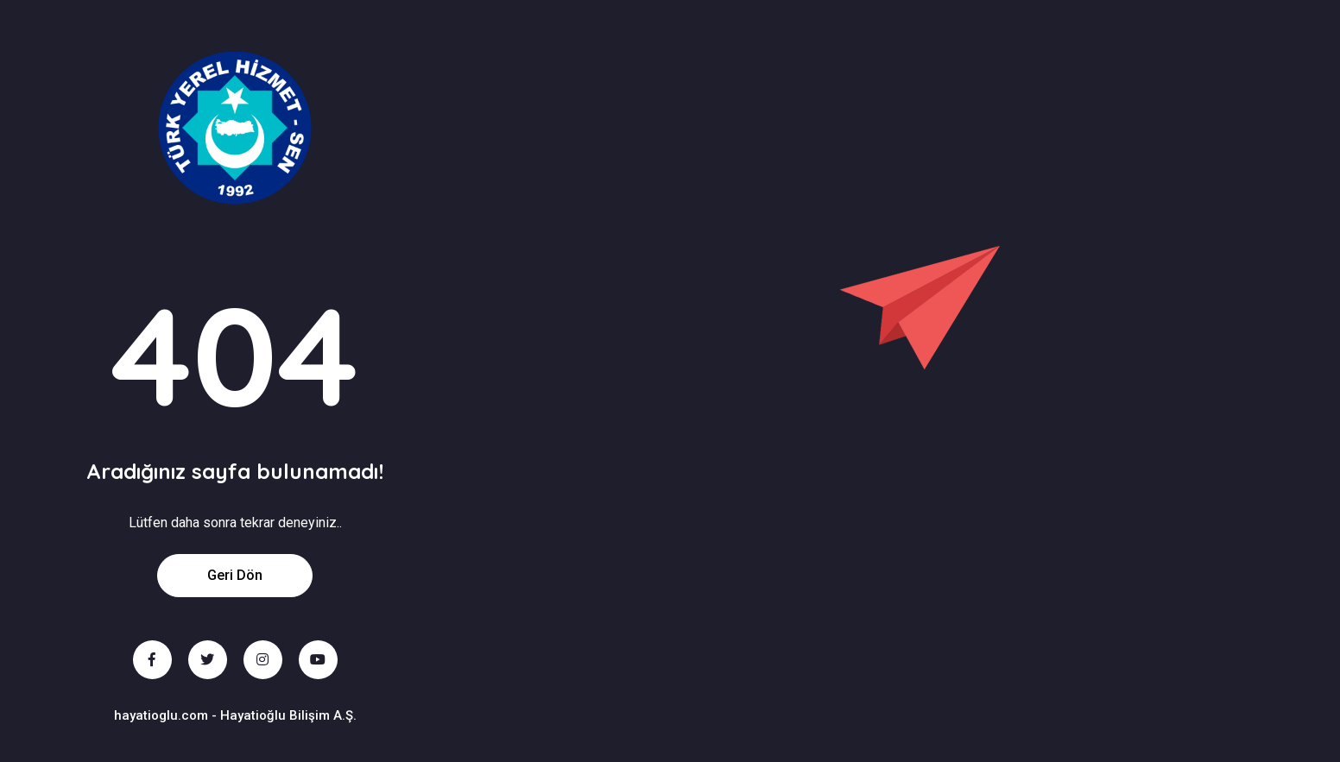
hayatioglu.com (161, 715)
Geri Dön (234, 575)
